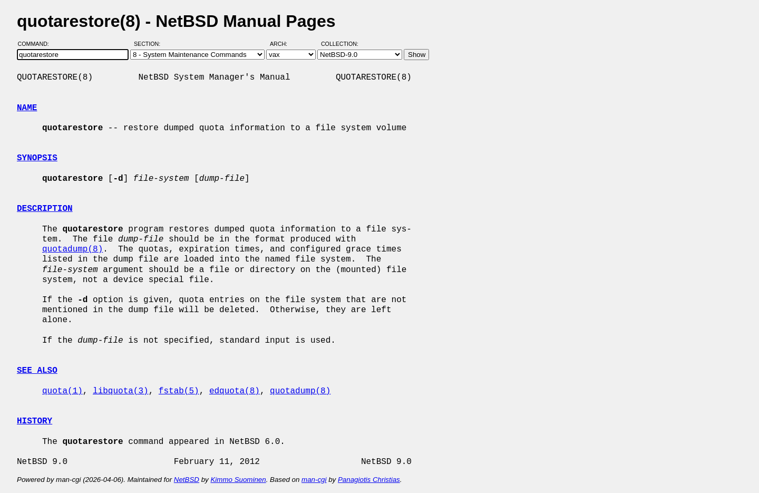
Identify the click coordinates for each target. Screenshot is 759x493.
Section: (149, 44)
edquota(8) (234, 391)
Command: (36, 44)
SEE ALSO (37, 370)
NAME (27, 108)
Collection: (339, 44)
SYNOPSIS (37, 158)
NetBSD (186, 480)
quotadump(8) (72, 249)
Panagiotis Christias (369, 480)
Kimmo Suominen (238, 480)
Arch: (283, 44)
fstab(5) (179, 391)
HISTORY (34, 421)
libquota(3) (121, 391)
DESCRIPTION (45, 209)
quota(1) (62, 391)
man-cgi (313, 480)
